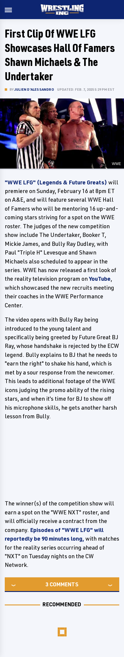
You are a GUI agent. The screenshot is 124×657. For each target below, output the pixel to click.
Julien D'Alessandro (34, 89)
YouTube (100, 278)
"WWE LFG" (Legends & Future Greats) (56, 182)
